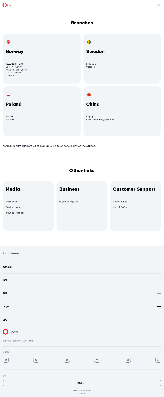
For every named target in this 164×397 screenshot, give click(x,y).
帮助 (82, 293)
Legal (82, 306)
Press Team (12, 201)
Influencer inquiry (15, 212)
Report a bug (120, 201)
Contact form (13, 207)
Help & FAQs (120, 207)
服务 (82, 280)
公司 (82, 320)
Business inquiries (69, 201)
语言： (159, 5)
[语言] (82, 383)
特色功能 (82, 267)
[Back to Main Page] (8, 5)
